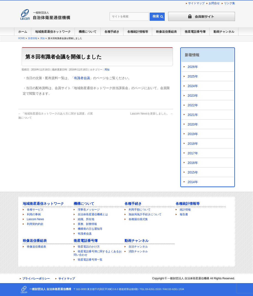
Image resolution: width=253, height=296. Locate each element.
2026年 (193, 67)
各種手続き (133, 203)
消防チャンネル (138, 251)
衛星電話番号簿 (86, 241)
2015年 (193, 172)
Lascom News (35, 219)
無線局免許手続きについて (145, 214)
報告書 (184, 214)
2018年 (193, 143)
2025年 (193, 76)
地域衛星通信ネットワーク (43, 203)
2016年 (193, 163)
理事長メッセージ (89, 209)
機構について (84, 203)
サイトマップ (196, 3)
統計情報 (185, 209)
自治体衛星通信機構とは (93, 214)
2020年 (193, 124)
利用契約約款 (35, 224)
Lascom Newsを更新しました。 (151, 113)
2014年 (193, 182)
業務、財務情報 (87, 224)
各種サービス (35, 209)
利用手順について (140, 209)
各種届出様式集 (138, 219)
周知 (107, 69)
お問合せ (214, 3)
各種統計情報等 (188, 203)
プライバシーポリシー (36, 278)
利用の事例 (34, 214)
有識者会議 (82, 78)
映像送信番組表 (35, 241)
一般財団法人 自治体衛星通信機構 (188, 278)
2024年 (193, 86)
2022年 (193, 105)
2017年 (193, 153)
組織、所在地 (86, 219)
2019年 (193, 134)
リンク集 (229, 3)
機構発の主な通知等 (90, 228)
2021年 (193, 115)
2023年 (193, 95)
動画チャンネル (137, 241)
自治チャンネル (138, 246)
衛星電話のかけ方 (89, 246)
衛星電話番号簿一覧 (90, 259)
